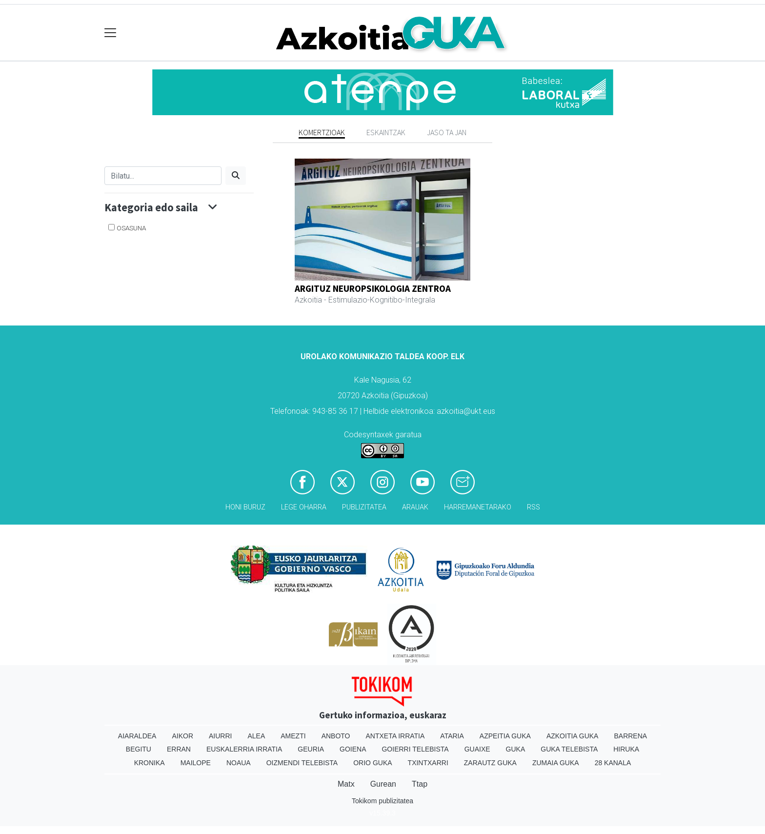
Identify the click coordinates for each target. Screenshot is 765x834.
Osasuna (131, 228)
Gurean (383, 784)
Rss (533, 507)
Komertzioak (322, 132)
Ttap (419, 784)
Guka (515, 749)
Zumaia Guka (555, 763)
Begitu (138, 749)
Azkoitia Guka (572, 736)
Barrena (630, 736)
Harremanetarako (477, 507)
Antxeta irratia (395, 736)
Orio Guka (372, 763)
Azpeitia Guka (505, 736)
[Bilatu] (162, 175)
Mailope (196, 763)
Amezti (293, 736)
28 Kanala (613, 763)
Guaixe (477, 749)
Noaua (238, 763)
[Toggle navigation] (110, 32)
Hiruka (626, 749)
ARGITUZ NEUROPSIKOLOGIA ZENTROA (373, 288)
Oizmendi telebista (302, 763)
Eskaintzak (385, 132)
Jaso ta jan (446, 132)
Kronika (149, 763)
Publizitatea (364, 507)
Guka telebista (569, 749)
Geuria (311, 749)
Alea (256, 736)
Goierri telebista (415, 749)
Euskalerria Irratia (244, 749)
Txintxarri (428, 763)
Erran (179, 749)
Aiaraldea (137, 736)
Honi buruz (245, 507)
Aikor (182, 736)
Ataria (452, 736)
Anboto (336, 736)
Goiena (353, 749)
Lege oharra (303, 507)
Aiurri (220, 736)
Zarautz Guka (490, 763)
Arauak (415, 507)
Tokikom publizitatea (382, 801)
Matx (346, 784)
